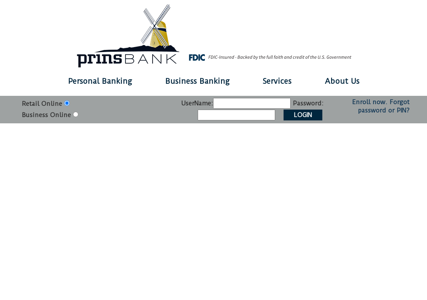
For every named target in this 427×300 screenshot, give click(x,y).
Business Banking (197, 81)
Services (277, 81)
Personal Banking (100, 81)
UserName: (197, 103)
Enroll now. (369, 102)
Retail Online (42, 104)
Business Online (46, 115)
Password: (308, 103)
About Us (342, 81)
